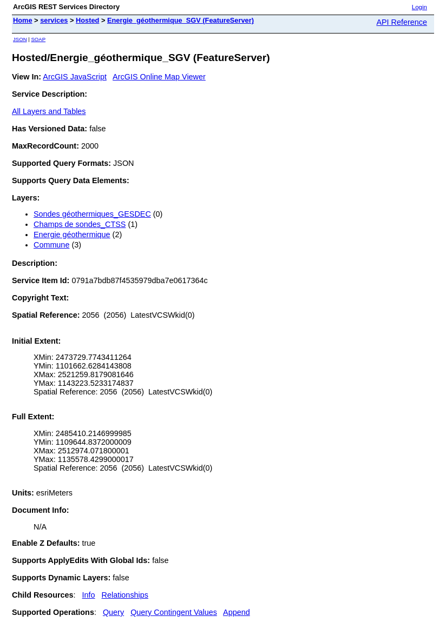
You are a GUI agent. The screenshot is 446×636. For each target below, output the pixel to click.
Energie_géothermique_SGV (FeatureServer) (180, 20)
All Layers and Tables (49, 111)
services (54, 20)
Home (22, 20)
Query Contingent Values (173, 612)
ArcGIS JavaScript (75, 76)
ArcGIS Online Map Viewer (159, 76)
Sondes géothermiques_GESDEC (92, 214)
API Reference (401, 22)
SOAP (38, 39)
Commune (51, 244)
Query (113, 612)
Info (88, 595)
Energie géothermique (72, 234)
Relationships (125, 595)
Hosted (87, 20)
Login (419, 7)
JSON (20, 39)
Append (236, 612)
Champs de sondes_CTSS (80, 224)
